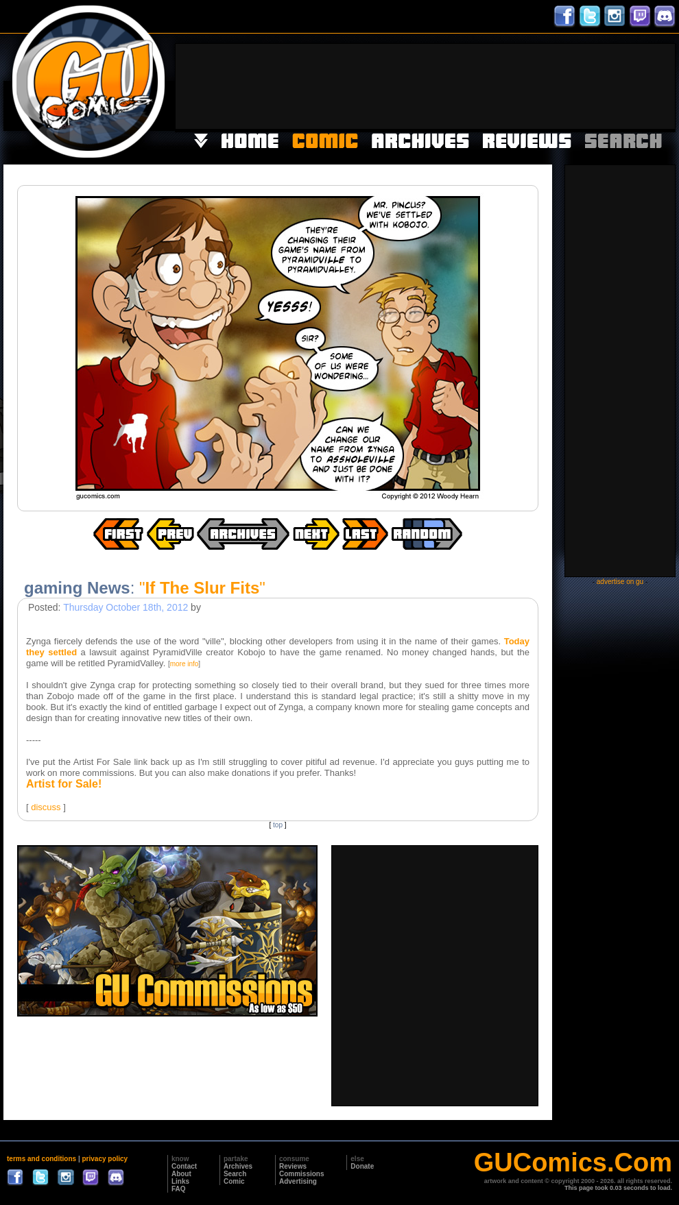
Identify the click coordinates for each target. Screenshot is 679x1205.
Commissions (301, 1174)
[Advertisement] (632, 85)
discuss (45, 807)
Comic (234, 1181)
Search (235, 1174)
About (181, 1174)
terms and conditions (41, 1159)
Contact (184, 1166)
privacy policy (105, 1159)
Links (180, 1181)
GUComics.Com (573, 1162)
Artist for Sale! (64, 784)
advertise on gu (620, 581)
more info (184, 664)
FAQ (178, 1189)
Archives (238, 1166)
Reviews (293, 1166)
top (278, 825)
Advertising (298, 1181)
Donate (362, 1166)
